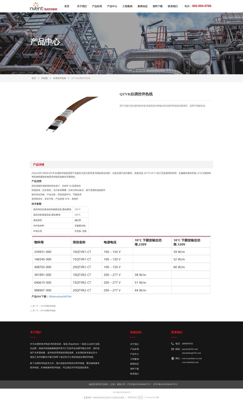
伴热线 (44, 78)
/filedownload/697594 (60, 296)
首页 (34, 78)
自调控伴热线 (59, 78)
